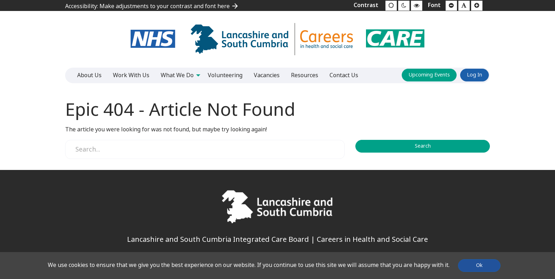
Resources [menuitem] (304, 75)
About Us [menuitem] (89, 75)
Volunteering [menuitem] (225, 75)
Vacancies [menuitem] (267, 75)
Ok (479, 265)
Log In (474, 75)
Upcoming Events (429, 75)
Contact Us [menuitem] (344, 75)
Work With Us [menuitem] (131, 75)
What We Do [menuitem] (177, 75)
